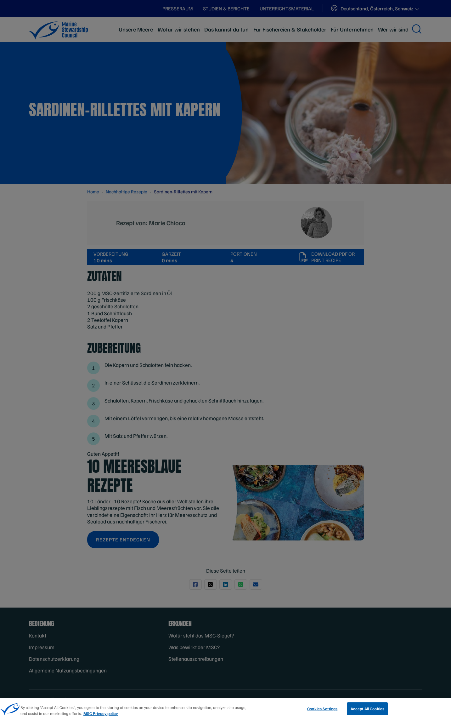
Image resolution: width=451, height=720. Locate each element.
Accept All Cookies (367, 710)
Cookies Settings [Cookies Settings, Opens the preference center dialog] (322, 710)
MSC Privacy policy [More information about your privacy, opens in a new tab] (100, 715)
